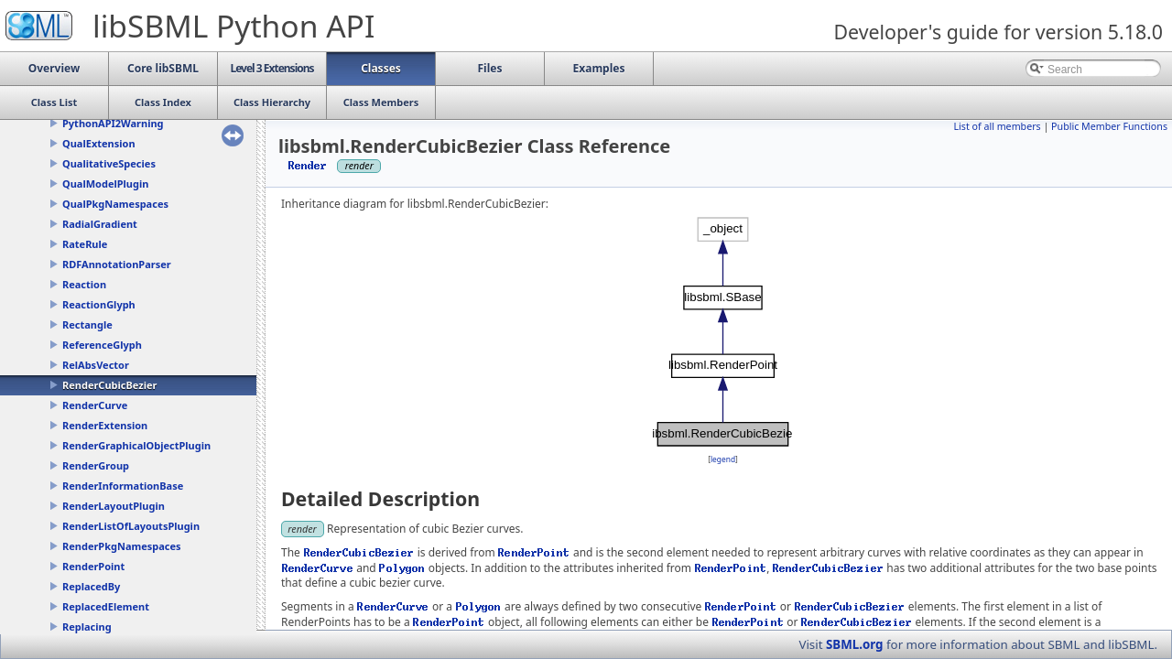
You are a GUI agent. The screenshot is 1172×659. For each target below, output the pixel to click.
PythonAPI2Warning (113, 123)
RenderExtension (104, 425)
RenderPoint (93, 566)
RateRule (84, 244)
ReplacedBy (91, 586)
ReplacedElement (105, 606)
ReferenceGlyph (102, 344)
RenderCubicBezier (109, 385)
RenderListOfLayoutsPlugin (131, 526)
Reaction (84, 284)
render (302, 528)
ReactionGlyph (99, 304)
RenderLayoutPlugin (113, 506)
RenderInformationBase (122, 485)
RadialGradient (99, 224)
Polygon (403, 568)
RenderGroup (95, 465)
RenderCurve (94, 405)
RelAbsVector (95, 365)
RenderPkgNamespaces (121, 546)
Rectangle (87, 324)
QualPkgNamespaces (115, 204)
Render (308, 165)
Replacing (87, 626)
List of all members (996, 126)
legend (723, 459)
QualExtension (99, 143)
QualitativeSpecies (109, 163)
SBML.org (855, 644)
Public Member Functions (1109, 126)
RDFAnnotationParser (116, 264)
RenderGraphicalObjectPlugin (136, 445)
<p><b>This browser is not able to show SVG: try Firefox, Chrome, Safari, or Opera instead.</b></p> (723, 332)
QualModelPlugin (105, 183)
